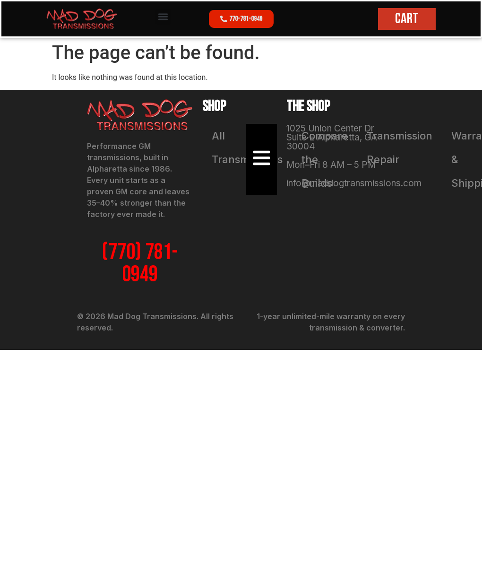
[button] (163, 17)
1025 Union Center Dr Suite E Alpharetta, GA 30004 (331, 137)
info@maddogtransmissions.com (354, 183)
